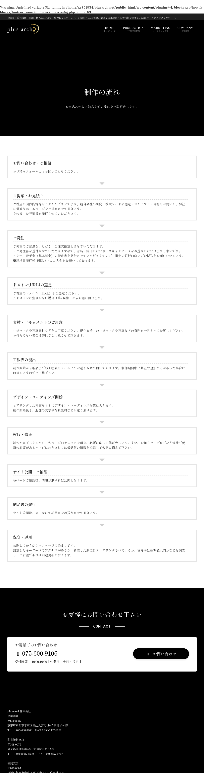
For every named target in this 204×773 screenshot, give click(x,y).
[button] (161, 654)
